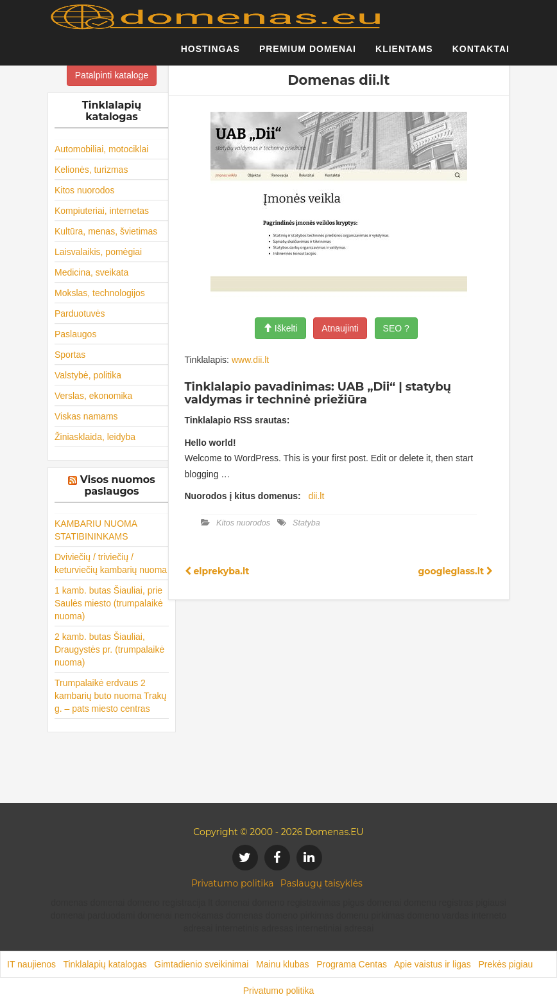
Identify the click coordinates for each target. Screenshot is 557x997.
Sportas (70, 354)
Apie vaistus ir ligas (432, 964)
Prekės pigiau (505, 964)
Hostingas (210, 54)
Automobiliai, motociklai (101, 149)
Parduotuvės (80, 313)
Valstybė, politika (88, 375)
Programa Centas (351, 964)
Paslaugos (75, 334)
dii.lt (316, 496)
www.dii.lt (250, 360)
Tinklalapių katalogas (104, 964)
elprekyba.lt (217, 571)
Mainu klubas (282, 964)
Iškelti (280, 328)
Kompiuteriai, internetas (102, 211)
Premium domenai (307, 54)
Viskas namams (86, 416)
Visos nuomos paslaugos (117, 485)
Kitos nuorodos (84, 190)
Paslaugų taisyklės (321, 883)
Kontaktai (481, 54)
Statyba (306, 522)
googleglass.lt (455, 571)
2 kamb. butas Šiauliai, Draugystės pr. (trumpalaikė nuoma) (109, 649)
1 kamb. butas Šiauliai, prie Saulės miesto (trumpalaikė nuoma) (109, 603)
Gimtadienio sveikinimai (201, 964)
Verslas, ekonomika (93, 396)
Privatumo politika (232, 883)
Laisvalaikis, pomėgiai (98, 252)
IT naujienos (31, 964)
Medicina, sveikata (91, 272)
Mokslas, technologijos (100, 293)
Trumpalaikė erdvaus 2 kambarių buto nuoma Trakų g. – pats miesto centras (110, 696)
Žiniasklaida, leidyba (95, 437)
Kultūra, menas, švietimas (106, 231)
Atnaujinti (340, 328)
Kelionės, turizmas (91, 169)
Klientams (404, 54)
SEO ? (396, 328)
